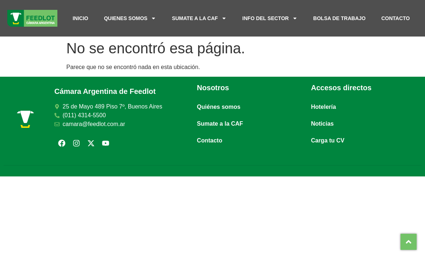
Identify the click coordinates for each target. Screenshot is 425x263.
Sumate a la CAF (199, 18)
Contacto (395, 18)
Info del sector (269, 18)
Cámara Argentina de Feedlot (105, 91)
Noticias (322, 124)
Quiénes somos (218, 107)
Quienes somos (130, 18)
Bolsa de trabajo (339, 18)
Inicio (80, 18)
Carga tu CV (328, 140)
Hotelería (323, 107)
